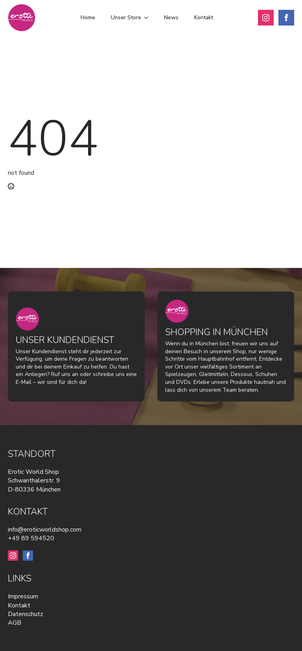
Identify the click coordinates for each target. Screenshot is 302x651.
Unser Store (126, 17)
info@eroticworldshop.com (44, 529)
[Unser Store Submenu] (148, 17)
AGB (14, 622)
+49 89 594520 (31, 538)
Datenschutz (25, 614)
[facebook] (286, 18)
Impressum (23, 596)
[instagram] (266, 18)
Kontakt (203, 17)
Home (88, 17)
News (171, 17)
